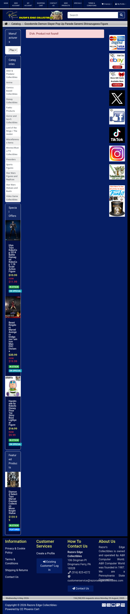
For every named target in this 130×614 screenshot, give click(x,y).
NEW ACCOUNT (16, 4)
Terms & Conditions (11, 561)
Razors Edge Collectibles (42, 605)
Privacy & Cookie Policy (15, 550)
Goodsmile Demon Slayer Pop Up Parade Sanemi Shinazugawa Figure (66, 23)
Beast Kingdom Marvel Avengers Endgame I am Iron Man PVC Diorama (13, 336)
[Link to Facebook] (117, 116)
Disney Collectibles (11, 101)
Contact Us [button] (80, 588)
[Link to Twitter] (117, 98)
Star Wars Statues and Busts (12, 187)
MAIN (6, 3)
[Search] (93, 15)
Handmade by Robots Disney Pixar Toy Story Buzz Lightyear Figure (12, 413)
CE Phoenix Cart (29, 609)
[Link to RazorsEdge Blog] (117, 135)
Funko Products (10, 109)
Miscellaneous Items (12, 141)
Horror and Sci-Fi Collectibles (11, 119)
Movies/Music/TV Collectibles (12, 150)
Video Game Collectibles (12, 198)
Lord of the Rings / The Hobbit (11, 130)
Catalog (16, 23)
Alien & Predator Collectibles (11, 74)
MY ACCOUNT (28, 4)
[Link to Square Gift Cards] (117, 79)
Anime (9, 82)
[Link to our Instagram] (117, 153)
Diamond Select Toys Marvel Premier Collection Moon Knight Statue (13, 502)
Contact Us (11, 577)
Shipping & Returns (16, 570)
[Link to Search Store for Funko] (117, 201)
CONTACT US (53, 4)
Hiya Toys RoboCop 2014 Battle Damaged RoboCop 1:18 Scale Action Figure (13, 258)
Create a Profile (45, 553)
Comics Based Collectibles (11, 90)
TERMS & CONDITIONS (91, 4)
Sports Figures (9, 166)
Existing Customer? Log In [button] (49, 565)
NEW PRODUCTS (66, 4)
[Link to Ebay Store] (117, 61)
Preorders (11, 159)
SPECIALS (77, 3)
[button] (106, 4)
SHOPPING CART (41, 4)
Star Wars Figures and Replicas (11, 176)
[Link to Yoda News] (117, 172)
